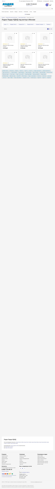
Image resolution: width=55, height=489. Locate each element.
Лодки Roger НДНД (28, 74)
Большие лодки (49, 72)
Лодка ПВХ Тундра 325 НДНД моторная (8, 46)
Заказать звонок (29, 5)
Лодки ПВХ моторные (9, 446)
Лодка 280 (48, 77)
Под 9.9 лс (31, 70)
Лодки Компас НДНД (20, 442)
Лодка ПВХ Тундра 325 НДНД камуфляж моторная (25, 46)
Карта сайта (4, 462)
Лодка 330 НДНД (28, 72)
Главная (3, 17)
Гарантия (11, 11)
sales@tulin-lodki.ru (25, 472)
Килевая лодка (33, 77)
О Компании (26, 11)
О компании (22, 457)
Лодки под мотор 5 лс (46, 70)
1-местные (4, 77)
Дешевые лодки (5, 70)
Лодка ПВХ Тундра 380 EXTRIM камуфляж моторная (43, 65)
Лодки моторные (5, 455)
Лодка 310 (44, 77)
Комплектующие (5, 458)
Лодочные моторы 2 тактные (42, 461)
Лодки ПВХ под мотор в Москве (11, 17)
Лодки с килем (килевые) (41, 458)
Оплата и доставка (5, 11)
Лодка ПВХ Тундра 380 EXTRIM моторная (25, 65)
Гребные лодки (4, 457)
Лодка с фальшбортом (17, 77)
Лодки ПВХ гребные (8, 447)
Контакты (20, 11)
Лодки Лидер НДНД (22, 17)
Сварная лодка (43, 74)
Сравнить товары (23, 455)
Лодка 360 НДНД (21, 72)
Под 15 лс (26, 70)
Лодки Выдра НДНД (14, 443)
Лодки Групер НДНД (42, 442)
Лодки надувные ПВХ (14, 445)
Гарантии (21, 464)
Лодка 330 (39, 77)
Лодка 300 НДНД (42, 72)
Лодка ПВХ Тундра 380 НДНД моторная (43, 46)
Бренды (16, 11)
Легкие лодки (12, 74)
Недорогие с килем (26, 77)
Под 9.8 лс (21, 70)
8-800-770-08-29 (31, 4)
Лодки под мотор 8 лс (37, 70)
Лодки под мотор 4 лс (6, 72)
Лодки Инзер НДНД (35, 442)
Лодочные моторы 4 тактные (42, 462)
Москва (3, 1)
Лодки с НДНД (10, 77)
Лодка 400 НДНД (14, 72)
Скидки (34, 11)
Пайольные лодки (5, 74)
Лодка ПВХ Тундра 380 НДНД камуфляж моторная (8, 65)
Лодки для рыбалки (36, 74)
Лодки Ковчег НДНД (27, 442)
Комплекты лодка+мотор (6, 464)
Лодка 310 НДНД (35, 72)
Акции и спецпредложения (24, 458)
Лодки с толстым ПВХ (19, 74)
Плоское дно (11, 70)
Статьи (30, 11)
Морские (16, 70)
